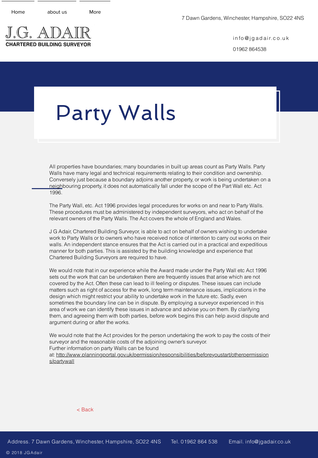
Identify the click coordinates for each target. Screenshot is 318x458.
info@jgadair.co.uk (261, 38)
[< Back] (85, 409)
